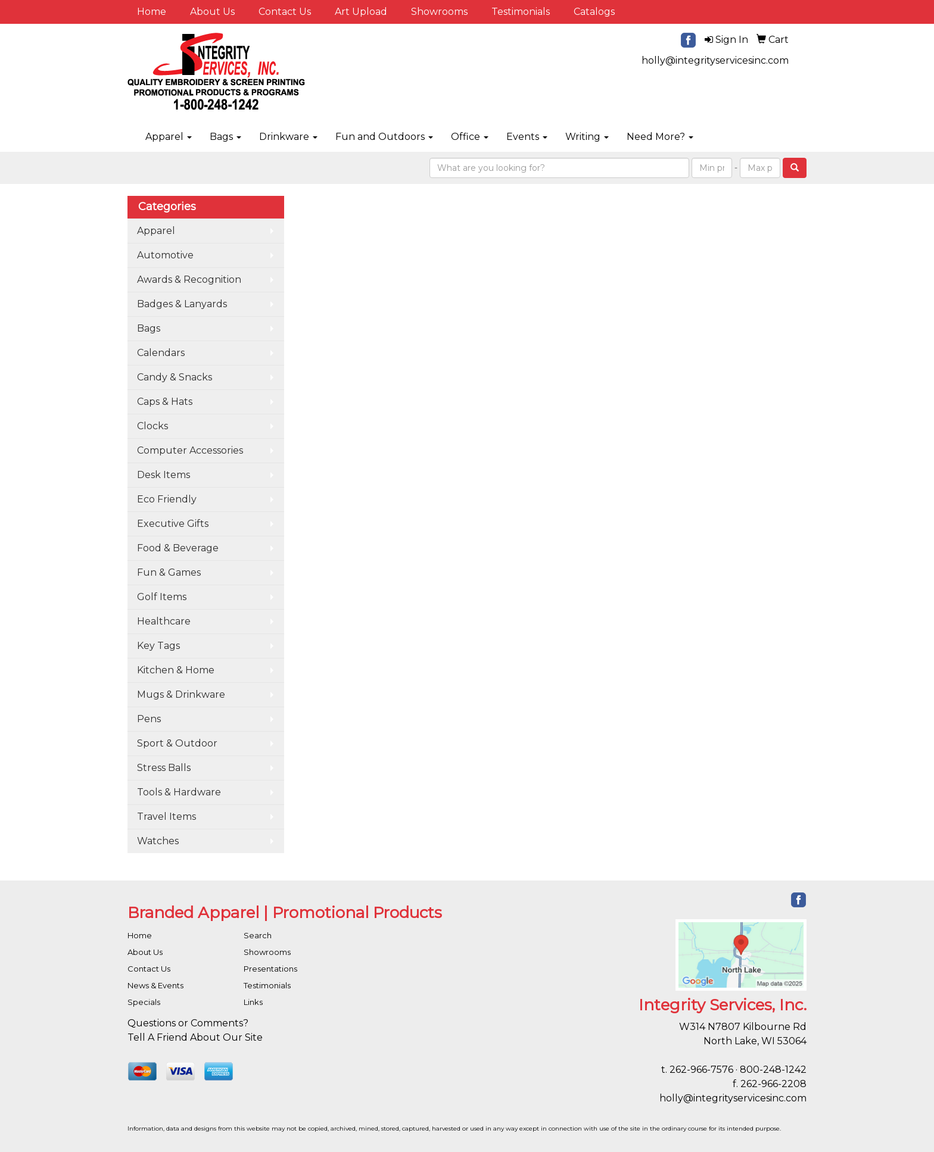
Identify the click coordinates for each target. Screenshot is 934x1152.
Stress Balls (164, 767)
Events (526, 136)
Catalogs (594, 11)
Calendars (161, 352)
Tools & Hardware (179, 792)
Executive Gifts (172, 523)
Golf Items (161, 596)
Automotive (165, 255)
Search (258, 935)
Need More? (660, 136)
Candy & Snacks (174, 377)
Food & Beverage (178, 548)
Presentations (270, 968)
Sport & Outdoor (177, 743)
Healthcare (164, 621)
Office (469, 136)
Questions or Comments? (187, 1023)
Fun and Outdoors (384, 136)
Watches (158, 841)
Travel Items (166, 816)
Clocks (152, 426)
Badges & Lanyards (182, 304)
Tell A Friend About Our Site (195, 1037)
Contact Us (285, 11)
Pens (149, 719)
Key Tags (158, 645)
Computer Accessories (190, 450)
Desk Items (163, 474)
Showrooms (439, 11)
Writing (587, 136)
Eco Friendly (167, 499)
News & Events (155, 985)
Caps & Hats (164, 401)
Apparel (168, 136)
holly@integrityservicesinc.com (715, 60)
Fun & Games (169, 572)
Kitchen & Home (175, 670)
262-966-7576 (701, 1069)
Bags (225, 136)
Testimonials (520, 11)
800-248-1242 (773, 1069)
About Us (212, 11)
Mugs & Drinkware (181, 694)
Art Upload (361, 11)
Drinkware (288, 136)
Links (253, 1002)
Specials (143, 1002)
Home (151, 11)
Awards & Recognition (189, 279)
